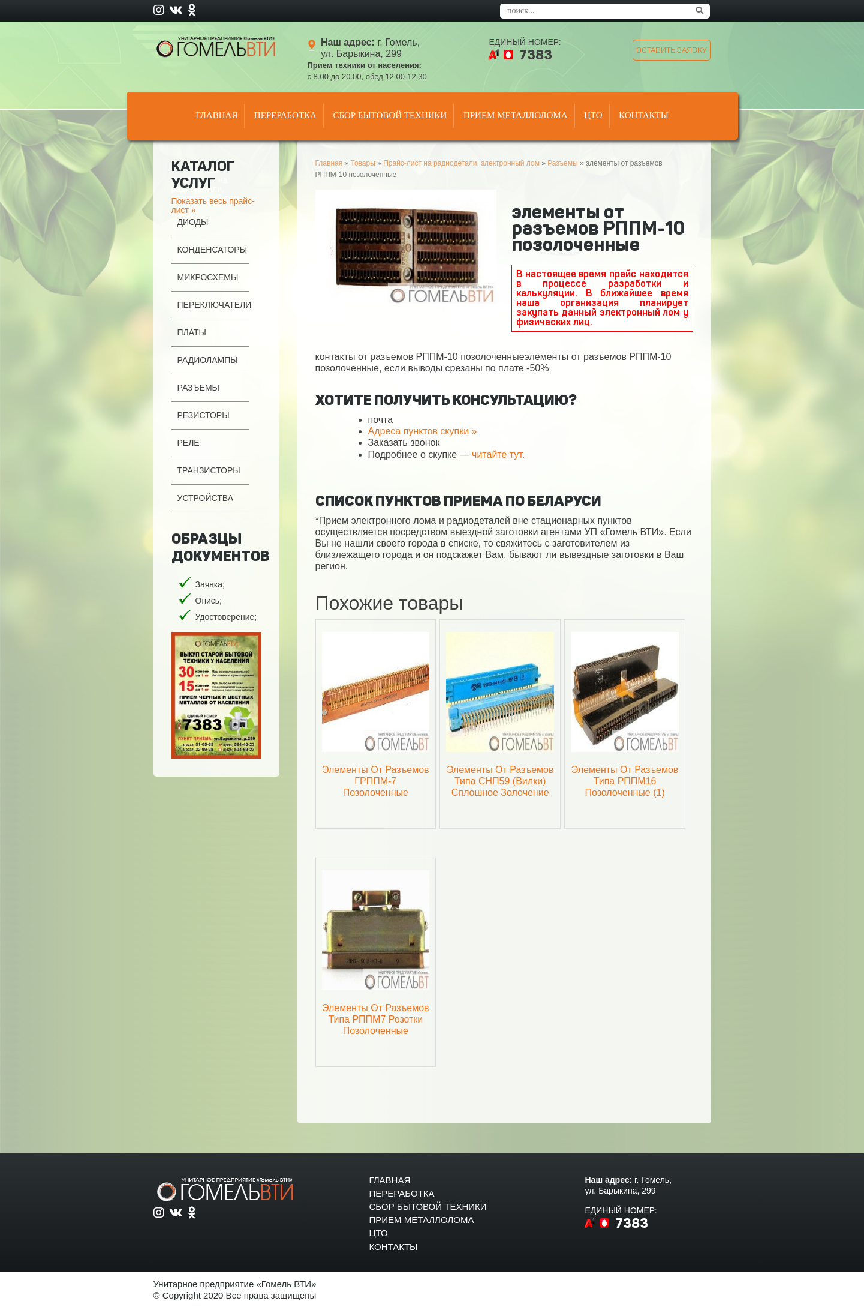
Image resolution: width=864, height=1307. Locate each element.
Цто (593, 115)
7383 (535, 55)
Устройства (205, 498)
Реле (188, 443)
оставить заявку (671, 50)
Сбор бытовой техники (390, 115)
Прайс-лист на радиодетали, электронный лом (461, 163)
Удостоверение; (226, 617)
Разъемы (198, 387)
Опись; (208, 600)
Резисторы (203, 415)
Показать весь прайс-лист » (213, 205)
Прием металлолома (515, 115)
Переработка (285, 115)
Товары (363, 163)
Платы (191, 332)
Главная (216, 115)
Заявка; (210, 584)
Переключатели (214, 305)
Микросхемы (208, 277)
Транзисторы (208, 470)
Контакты (644, 115)
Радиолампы (207, 360)
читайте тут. (498, 454)
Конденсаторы (212, 249)
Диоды (193, 222)
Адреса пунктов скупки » (422, 431)
